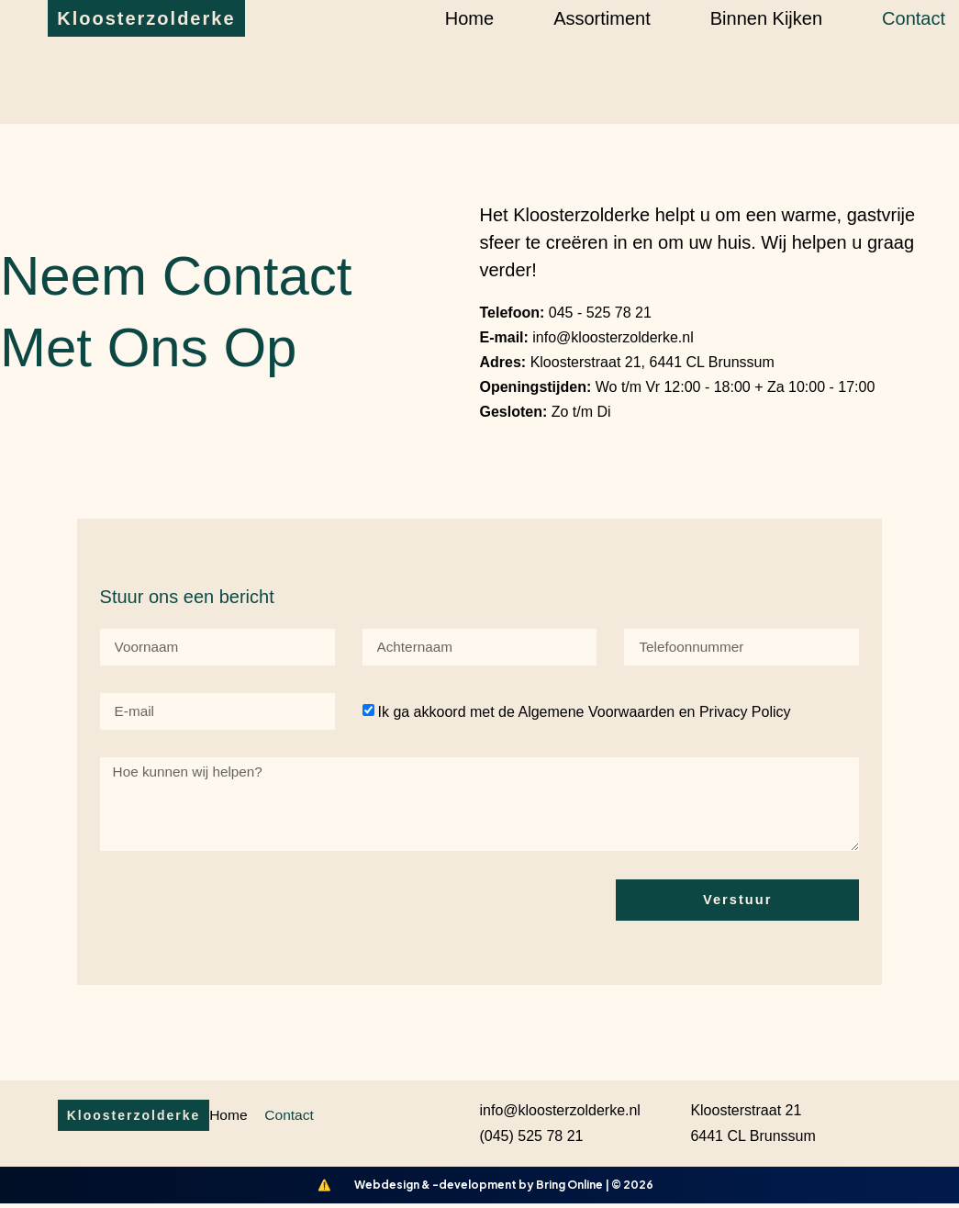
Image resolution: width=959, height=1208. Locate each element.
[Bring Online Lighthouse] (325, 1189)
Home (469, 18)
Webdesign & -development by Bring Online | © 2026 (503, 1189)
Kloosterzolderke (146, 18)
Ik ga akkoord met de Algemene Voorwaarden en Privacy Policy (583, 712)
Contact (913, 18)
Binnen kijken (766, 18)
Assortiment (602, 18)
